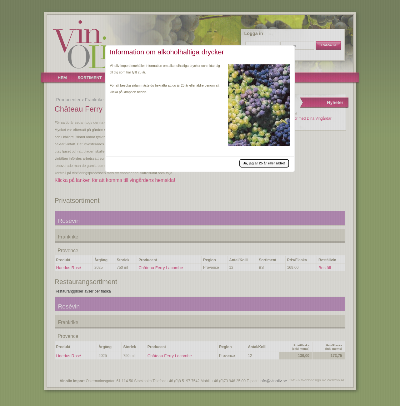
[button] (264, 163)
